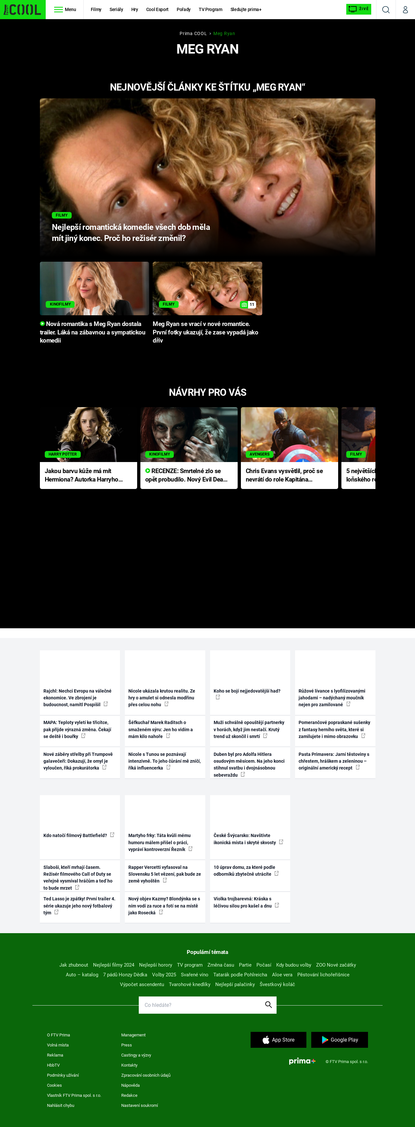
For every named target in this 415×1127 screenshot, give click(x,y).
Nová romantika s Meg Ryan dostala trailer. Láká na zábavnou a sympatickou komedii (93, 332)
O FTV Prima (58, 1035)
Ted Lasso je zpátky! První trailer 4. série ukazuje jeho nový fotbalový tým (79, 905)
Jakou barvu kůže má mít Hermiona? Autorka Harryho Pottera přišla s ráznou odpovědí (81, 476)
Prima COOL (193, 33)
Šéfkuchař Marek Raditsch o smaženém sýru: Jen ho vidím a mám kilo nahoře (160, 729)
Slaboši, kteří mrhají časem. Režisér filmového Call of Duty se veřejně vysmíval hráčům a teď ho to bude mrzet (78, 878)
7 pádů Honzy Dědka (125, 975)
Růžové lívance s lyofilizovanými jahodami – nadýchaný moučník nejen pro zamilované (332, 698)
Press (126, 1045)
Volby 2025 (164, 975)
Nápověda (130, 1085)
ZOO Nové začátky (336, 965)
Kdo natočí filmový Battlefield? (78, 835)
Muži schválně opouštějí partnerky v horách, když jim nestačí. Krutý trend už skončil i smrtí (249, 729)
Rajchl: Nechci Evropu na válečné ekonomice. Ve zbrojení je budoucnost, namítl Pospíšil (77, 698)
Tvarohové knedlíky (189, 984)
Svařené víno (194, 975)
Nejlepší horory (155, 965)
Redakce (129, 1095)
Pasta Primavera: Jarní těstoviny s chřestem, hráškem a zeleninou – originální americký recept (334, 761)
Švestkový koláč (277, 984)
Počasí (263, 965)
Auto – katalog (82, 975)
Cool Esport (157, 9)
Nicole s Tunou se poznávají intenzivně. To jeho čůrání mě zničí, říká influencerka (164, 761)
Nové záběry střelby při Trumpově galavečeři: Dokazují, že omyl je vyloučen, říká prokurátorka (78, 761)
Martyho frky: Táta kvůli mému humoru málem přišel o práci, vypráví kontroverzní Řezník (160, 842)
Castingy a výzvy (136, 1055)
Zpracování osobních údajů (146, 1075)
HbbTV (53, 1065)
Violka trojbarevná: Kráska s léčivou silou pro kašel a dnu (246, 902)
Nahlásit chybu (60, 1105)
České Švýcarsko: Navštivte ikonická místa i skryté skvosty (248, 839)
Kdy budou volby (293, 965)
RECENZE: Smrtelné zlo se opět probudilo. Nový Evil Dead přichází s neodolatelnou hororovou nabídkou (186, 476)
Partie (245, 965)
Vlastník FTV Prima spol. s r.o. (74, 1095)
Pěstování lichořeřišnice (323, 975)
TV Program (210, 9)
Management (133, 1035)
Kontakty (129, 1065)
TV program (190, 965)
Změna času (221, 965)
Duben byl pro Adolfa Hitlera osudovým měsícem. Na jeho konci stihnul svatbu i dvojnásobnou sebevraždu (249, 765)
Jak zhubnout (73, 965)
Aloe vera (282, 975)
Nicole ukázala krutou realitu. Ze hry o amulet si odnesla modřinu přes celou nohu (161, 698)
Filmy (96, 9)
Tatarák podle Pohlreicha (240, 975)
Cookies (54, 1085)
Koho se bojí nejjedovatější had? (247, 693)
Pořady (184, 9)
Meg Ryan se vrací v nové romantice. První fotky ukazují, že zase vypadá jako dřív (205, 332)
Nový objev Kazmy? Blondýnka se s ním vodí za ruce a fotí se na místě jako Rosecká (164, 905)
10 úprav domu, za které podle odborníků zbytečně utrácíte (246, 871)
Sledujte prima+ (246, 9)
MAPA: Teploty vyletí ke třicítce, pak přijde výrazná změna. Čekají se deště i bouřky (77, 729)
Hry (134, 9)
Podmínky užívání (63, 1075)
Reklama (55, 1055)
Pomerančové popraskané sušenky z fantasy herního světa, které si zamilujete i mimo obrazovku (334, 729)
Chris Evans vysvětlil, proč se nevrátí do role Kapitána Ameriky (284, 476)
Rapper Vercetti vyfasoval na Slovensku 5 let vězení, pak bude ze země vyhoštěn (164, 874)
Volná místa (58, 1045)
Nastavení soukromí (139, 1105)
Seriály (116, 9)
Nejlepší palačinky (235, 984)
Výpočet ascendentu (142, 984)
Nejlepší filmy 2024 (113, 965)
